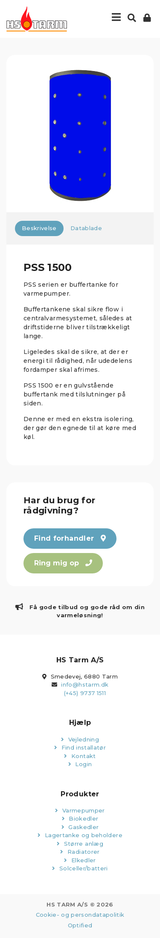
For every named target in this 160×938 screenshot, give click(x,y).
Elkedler (80, 860)
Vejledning (80, 739)
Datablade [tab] (86, 228)
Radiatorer (79, 851)
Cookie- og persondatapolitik (80, 914)
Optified (80, 925)
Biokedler (80, 818)
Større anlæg (80, 843)
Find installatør (80, 747)
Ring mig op (63, 563)
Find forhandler (70, 538)
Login (80, 764)
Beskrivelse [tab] (39, 228)
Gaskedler (80, 827)
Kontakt (80, 756)
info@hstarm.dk (84, 684)
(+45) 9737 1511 (85, 693)
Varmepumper (80, 810)
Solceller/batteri (80, 868)
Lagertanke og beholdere (80, 835)
